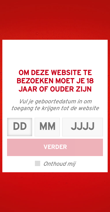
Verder (55, 147)
